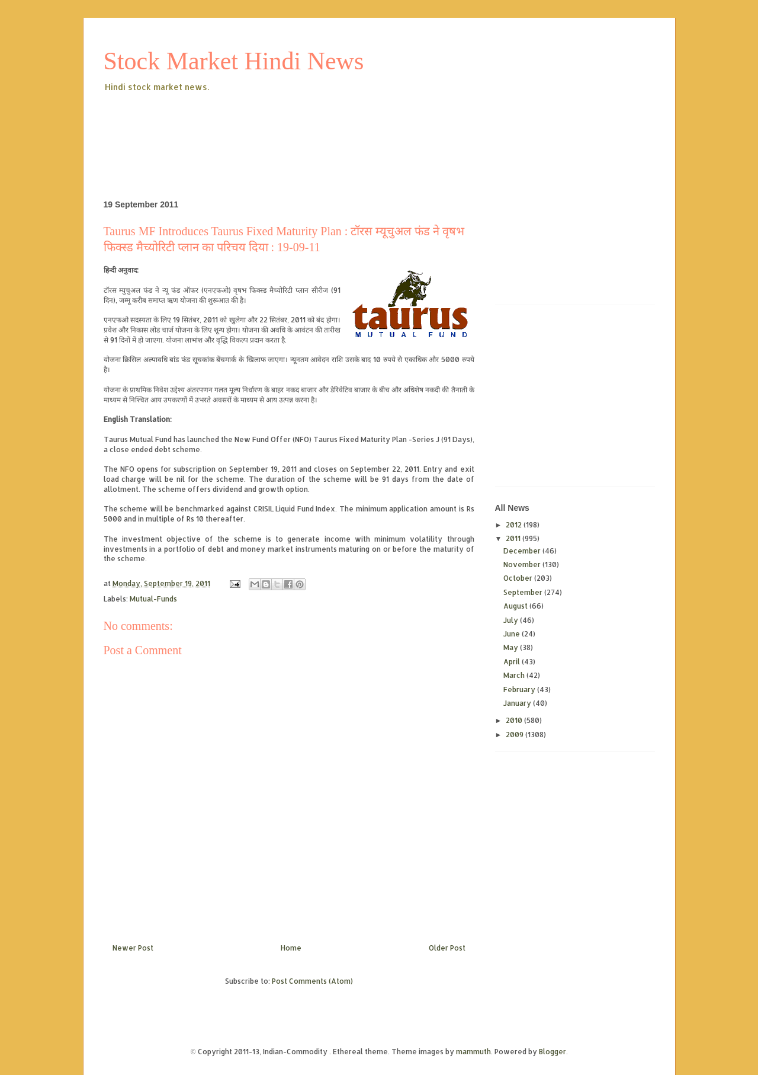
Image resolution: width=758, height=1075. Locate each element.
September (523, 592)
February (520, 689)
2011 (514, 538)
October (518, 578)
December (522, 550)
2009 (515, 734)
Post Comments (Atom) (312, 981)
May (511, 647)
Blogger (552, 1051)
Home (291, 947)
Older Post (447, 947)
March (514, 675)
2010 (515, 720)
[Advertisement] (319, 126)
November (522, 564)
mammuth (473, 1051)
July (511, 620)
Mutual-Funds (153, 598)
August (516, 606)
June (512, 633)
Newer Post (133, 947)
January (518, 703)
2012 (514, 524)
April (512, 661)
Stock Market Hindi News (234, 61)
